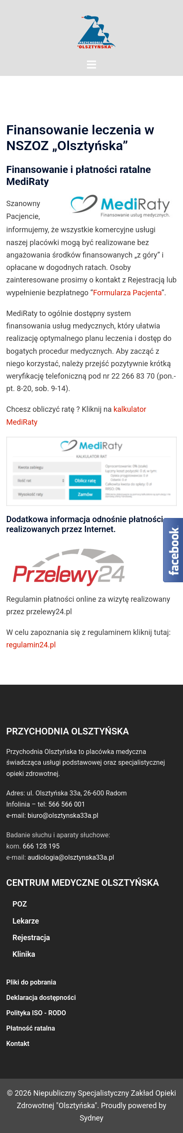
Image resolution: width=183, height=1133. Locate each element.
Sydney (91, 1118)
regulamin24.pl (31, 644)
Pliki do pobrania (31, 982)
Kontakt (18, 1044)
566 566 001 (66, 804)
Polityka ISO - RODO (36, 1013)
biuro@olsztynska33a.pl (62, 815)
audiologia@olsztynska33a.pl (70, 857)
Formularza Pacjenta (127, 292)
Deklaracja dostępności (41, 998)
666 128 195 (40, 846)
